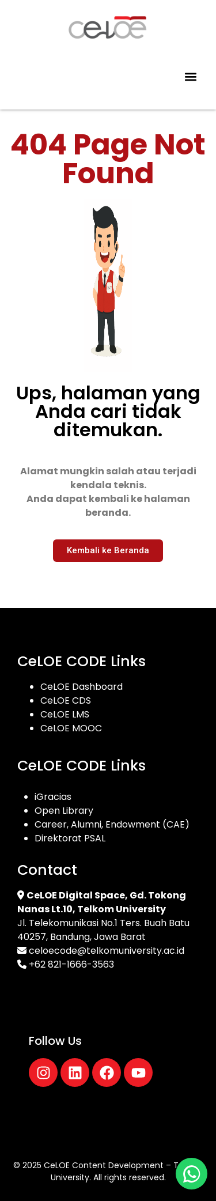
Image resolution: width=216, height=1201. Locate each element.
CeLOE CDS (65, 700)
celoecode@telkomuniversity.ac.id (106, 950)
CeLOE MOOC (71, 728)
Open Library (64, 810)
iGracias (53, 796)
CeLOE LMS (64, 714)
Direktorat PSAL (70, 838)
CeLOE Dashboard (81, 686)
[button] (190, 76)
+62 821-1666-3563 (71, 964)
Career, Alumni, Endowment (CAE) (112, 824)
